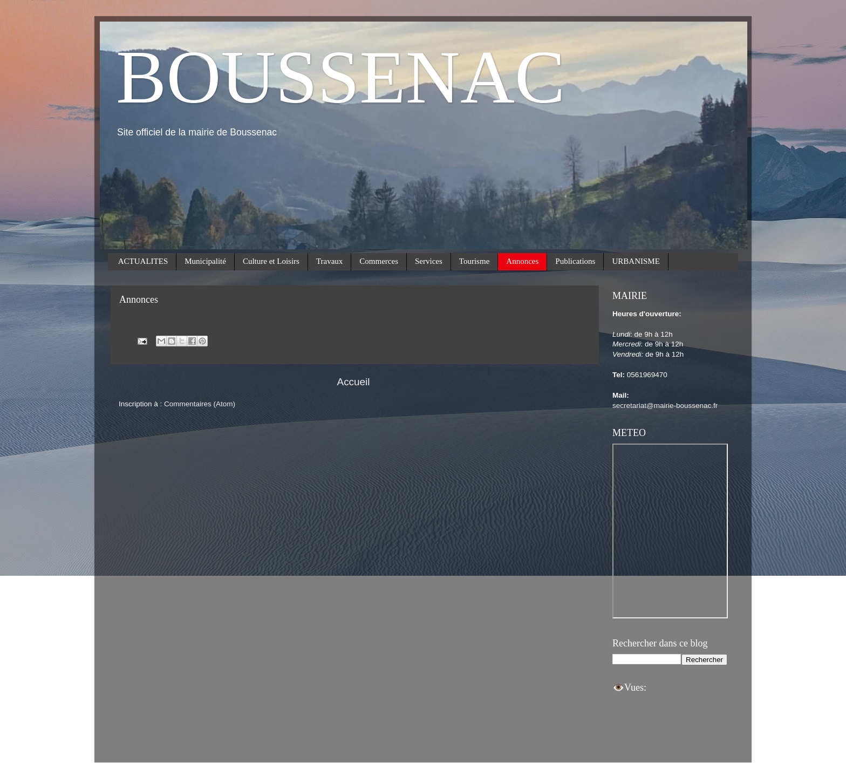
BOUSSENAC (340, 77)
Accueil (353, 381)
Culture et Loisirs (271, 261)
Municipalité (205, 261)
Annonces (522, 261)
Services (428, 261)
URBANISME (635, 261)
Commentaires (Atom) (199, 404)
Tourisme (474, 261)
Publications (575, 261)
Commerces (378, 261)
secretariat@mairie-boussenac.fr (665, 405)
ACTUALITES (143, 261)
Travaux (329, 261)
